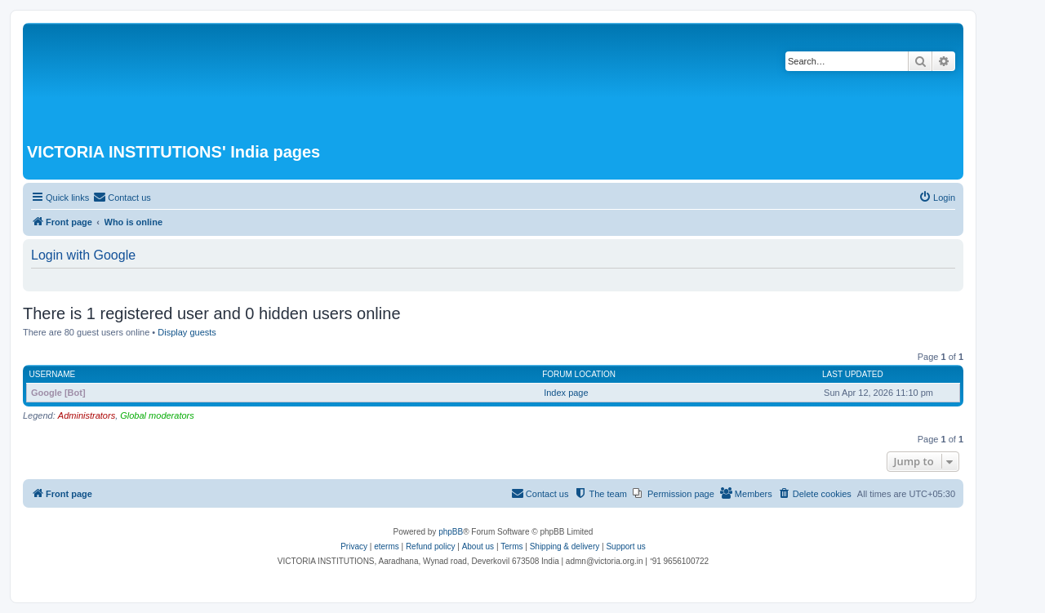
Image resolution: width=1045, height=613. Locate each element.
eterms (386, 546)
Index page (566, 393)
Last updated (852, 374)
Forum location (579, 374)
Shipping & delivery (565, 546)
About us (478, 546)
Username (52, 374)
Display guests (187, 332)
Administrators (86, 415)
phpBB (450, 531)
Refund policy (431, 546)
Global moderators (157, 415)
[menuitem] (122, 197)
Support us (625, 546)
